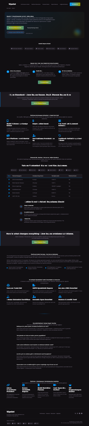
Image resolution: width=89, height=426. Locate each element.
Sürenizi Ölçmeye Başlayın (40, 103)
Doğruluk (58, 413)
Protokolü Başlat (44, 82)
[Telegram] (81, 413)
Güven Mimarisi (62, 48)
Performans (42, 413)
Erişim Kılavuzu (54, 4)
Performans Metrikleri (16, 48)
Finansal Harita (46, 4)
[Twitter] (75, 413)
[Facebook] (79, 413)
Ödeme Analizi (39, 48)
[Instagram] (77, 413)
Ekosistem (53, 413)
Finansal (48, 413)
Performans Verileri (25, 4)
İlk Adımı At (75, 4)
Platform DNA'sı (51, 48)
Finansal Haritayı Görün (33, 27)
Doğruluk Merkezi (64, 4)
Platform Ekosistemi (36, 4)
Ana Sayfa (9, 8)
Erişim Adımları (29, 48)
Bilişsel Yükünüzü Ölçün (40, 242)
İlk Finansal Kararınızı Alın (15, 27)
